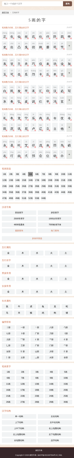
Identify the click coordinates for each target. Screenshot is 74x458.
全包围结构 (19, 440)
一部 (23, 327)
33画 (70, 186)
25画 (17, 186)
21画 (63, 180)
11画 (70, 174)
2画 (10, 174)
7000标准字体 (55, 225)
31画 (57, 186)
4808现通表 (19, 225)
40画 (44, 192)
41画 (50, 192)
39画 (37, 192)
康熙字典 (5, 12)
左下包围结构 (55, 434)
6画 (37, 174)
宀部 (66, 345)
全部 (66, 357)
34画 (4, 192)
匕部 (8, 333)
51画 (24, 198)
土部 (23, 357)
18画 (44, 180)
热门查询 (55, 231)
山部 (37, 351)
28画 (37, 186)
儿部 (8, 339)
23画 (4, 186)
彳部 (66, 339)
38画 (30, 192)
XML (60, 455)
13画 (11, 180)
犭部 (23, 351)
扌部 (66, 351)
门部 (51, 345)
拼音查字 (55, 213)
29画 (44, 186)
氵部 (8, 357)
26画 (24, 186)
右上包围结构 (55, 428)
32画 (63, 186)
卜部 (23, 333)
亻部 (37, 339)
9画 (56, 174)
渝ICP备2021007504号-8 (47, 455)
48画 (11, 198)
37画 (24, 192)
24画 (11, 186)
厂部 (37, 333)
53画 (37, 198)
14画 (17, 180)
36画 (17, 192)
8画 (50, 174)
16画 (30, 180)
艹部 (51, 339)
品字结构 (55, 440)
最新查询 (19, 231)
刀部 (51, 333)
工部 (23, 345)
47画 (4, 198)
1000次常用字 (55, 219)
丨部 (8, 327)
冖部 (23, 339)
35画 (11, 192)
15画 (24, 180)
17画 (37, 180)
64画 (44, 198)
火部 (51, 357)
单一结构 (19, 416)
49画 (17, 198)
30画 (50, 186)
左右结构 (55, 416)
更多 (69, 45)
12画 (4, 180)
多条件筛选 (37, 238)
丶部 (37, 327)
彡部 (51, 351)
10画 (63, 174)
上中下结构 (19, 428)
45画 (70, 192)
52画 (30, 198)
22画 (70, 180)
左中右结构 (55, 422)
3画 (17, 174)
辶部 (8, 345)
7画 (43, 174)
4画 (23, 174)
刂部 (66, 333)
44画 (63, 192)
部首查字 (19, 213)
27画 (30, 186)
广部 (37, 345)
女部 (8, 351)
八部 (51, 327)
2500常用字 (19, 219)
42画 (57, 192)
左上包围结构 (19, 434)
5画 (30, 174)
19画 (50, 180)
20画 (57, 180)
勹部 (66, 327)
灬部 (37, 357)
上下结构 (19, 422)
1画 (4, 174)
